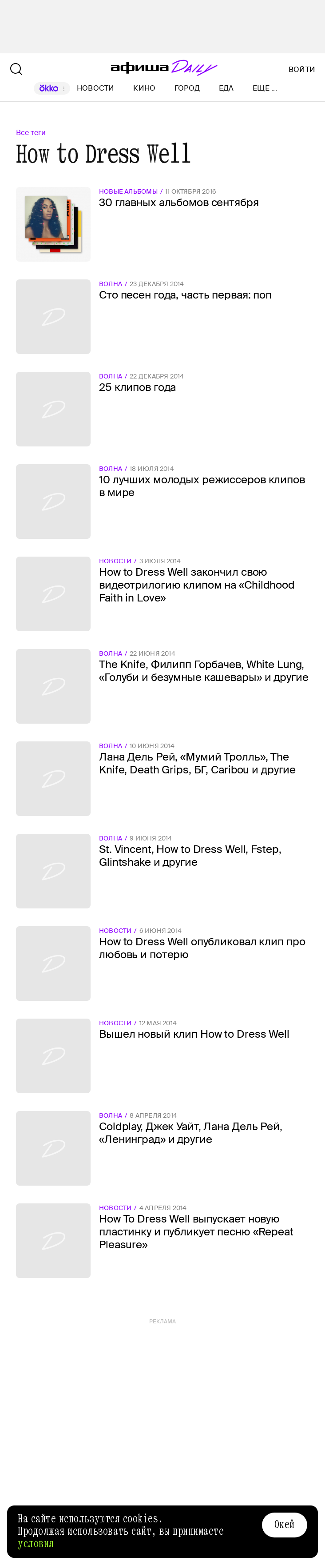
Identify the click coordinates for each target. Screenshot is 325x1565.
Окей (284, 1525)
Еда (226, 88)
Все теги (31, 132)
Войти (302, 69)
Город (187, 88)
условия (36, 1544)
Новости (96, 88)
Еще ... (265, 88)
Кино (144, 88)
